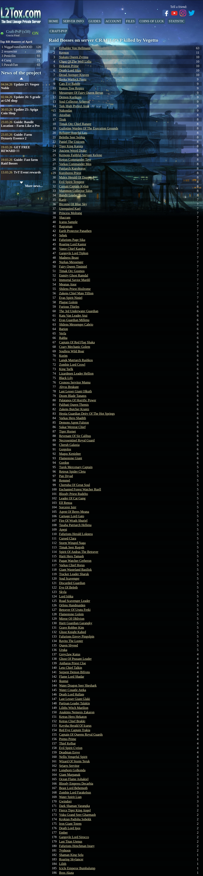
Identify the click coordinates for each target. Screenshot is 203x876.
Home (53, 21)
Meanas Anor (68, 284)
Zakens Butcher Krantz (74, 409)
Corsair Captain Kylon (74, 186)
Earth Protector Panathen (75, 231)
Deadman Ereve (69, 752)
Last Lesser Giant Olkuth (75, 391)
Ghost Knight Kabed (72, 632)
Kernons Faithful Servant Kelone (80, 155)
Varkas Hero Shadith (72, 418)
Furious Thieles (69, 306)
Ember (63, 832)
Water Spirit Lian (70, 797)
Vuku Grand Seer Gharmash (77, 814)
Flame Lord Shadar (71, 676)
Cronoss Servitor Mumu (75, 382)
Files (130, 21)
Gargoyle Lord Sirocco (74, 837)
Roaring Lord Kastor (72, 244)
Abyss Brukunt (69, 387)
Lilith (62, 863)
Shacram (64, 217)
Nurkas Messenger (71, 262)
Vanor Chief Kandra (72, 248)
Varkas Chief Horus (72, 565)
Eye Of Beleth (68, 587)
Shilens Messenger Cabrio (76, 324)
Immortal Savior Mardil (74, 280)
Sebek (63, 235)
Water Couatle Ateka (72, 690)
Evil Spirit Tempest (71, 182)
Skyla (62, 592)
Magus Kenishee (70, 453)
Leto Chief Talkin (70, 667)
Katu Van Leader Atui (73, 315)
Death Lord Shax (70, 70)
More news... (34, 186)
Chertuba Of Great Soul (74, 485)
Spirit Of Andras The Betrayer (78, 551)
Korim (63, 355)
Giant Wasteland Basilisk (75, 569)
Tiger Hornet (67, 431)
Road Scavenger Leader (74, 601)
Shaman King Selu (71, 855)
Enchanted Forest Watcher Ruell (80, 489)
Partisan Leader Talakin (74, 703)
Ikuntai (63, 681)
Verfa (62, 333)
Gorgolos (65, 449)
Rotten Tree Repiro (71, 88)
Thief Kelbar (67, 743)
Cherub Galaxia (69, 445)
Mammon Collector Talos (75, 190)
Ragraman (65, 226)
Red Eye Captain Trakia (74, 730)
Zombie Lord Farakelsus (75, 792)
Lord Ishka (66, 596)
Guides (95, 21)
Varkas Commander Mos (75, 164)
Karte (62, 199)
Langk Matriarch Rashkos (76, 360)
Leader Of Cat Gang (72, 498)
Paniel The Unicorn (71, 141)
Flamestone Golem (71, 614)
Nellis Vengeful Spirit (73, 756)
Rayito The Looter (71, 641)
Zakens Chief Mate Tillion (76, 293)
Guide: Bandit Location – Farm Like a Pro (20, 123)
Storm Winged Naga (72, 543)
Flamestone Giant (70, 458)
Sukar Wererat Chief (72, 427)
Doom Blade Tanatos (72, 395)
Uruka (63, 650)
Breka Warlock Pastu (72, 79)
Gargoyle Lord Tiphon (73, 253)
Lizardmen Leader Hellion (76, 373)
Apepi (63, 529)
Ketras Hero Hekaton (73, 716)
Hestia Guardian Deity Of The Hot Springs (87, 413)
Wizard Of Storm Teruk (74, 761)
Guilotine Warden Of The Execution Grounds (88, 128)
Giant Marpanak (69, 774)
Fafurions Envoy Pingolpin (76, 636)
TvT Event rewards (27, 172)
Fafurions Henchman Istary (77, 846)
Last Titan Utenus (70, 841)
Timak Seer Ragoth (71, 547)
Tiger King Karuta (71, 146)
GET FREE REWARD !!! (15, 149)
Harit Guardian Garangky (75, 623)
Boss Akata (66, 872)
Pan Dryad (66, 476)
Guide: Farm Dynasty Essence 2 (16, 136)
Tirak (62, 119)
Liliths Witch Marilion (73, 707)
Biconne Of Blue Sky (73, 204)
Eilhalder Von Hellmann (75, 48)
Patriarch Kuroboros (72, 168)
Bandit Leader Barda (72, 195)
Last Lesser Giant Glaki (74, 699)
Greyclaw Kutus (69, 654)
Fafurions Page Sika (72, 239)
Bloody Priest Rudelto (73, 494)
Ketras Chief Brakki (72, 721)
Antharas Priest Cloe (72, 663)
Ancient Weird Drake (73, 150)
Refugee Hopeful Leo (73, 133)
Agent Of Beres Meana (74, 511)
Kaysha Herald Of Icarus (75, 725)
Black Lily (66, 378)
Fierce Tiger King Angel (75, 810)
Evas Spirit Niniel (70, 297)
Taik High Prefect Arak (74, 106)
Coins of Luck (151, 21)
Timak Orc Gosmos (72, 271)
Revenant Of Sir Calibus (75, 436)
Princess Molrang (70, 213)
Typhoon (65, 850)
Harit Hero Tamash (71, 556)
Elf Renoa (65, 502)
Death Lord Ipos (69, 828)
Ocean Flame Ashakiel (74, 779)
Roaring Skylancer (71, 859)
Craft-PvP (58, 31)
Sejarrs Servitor (69, 765)
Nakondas (65, 110)
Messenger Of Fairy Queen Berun (81, 92)
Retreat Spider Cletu (72, 471)
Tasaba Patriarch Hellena (75, 525)
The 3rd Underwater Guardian (78, 311)
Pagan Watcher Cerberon (75, 560)
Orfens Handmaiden (72, 605)
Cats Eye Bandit (69, 83)
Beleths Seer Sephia (72, 137)
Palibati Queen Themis (74, 404)
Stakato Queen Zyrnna (73, 57)
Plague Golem (68, 302)
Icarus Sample (68, 222)
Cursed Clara (67, 538)
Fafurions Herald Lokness (76, 534)
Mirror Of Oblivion (71, 618)
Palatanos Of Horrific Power (77, 400)
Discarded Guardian (72, 583)
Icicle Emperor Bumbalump (77, 868)
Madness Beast (69, 257)
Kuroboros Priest (70, 173)
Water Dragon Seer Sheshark (78, 685)
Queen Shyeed (68, 645)
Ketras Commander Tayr (75, 159)
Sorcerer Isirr (67, 507)
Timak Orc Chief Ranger (75, 124)
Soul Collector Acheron (74, 101)
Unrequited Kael (70, 208)
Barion (63, 329)
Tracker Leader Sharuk (74, 574)
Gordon (64, 462)
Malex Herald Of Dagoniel (76, 177)
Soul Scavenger (69, 578)
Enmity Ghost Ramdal (73, 275)
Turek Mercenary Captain (76, 467)
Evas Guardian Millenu (74, 320)
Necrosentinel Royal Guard (77, 440)
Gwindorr (65, 801)
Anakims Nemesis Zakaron (76, 712)
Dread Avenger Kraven (74, 75)
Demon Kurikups (70, 97)
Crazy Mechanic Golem (74, 346)
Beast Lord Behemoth (73, 788)
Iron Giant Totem (70, 823)
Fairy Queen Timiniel (73, 266)
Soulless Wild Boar (71, 351)
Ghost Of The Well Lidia (75, 61)
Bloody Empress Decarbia (76, 783)
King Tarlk (66, 369)
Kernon (64, 52)
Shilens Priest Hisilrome (75, 289)
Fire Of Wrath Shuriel (73, 520)
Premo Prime (67, 739)
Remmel (64, 480)
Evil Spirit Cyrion (70, 748)
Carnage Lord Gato (71, 516)
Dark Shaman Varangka (74, 806)
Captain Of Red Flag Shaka (77, 342)
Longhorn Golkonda (72, 770)
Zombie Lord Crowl (72, 364)
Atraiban (64, 115)
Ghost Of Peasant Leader (75, 658)
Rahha (63, 338)
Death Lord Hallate (71, 694)
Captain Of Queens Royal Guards (81, 734)
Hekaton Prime (69, 66)
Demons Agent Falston (74, 422)
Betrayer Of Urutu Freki (75, 609)
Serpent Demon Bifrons (74, 672)
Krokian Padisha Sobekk (75, 819)
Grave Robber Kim (71, 627)
